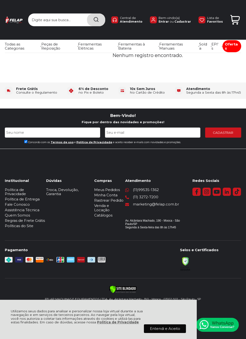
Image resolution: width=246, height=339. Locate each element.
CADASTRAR (223, 132)
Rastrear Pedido (115, 200)
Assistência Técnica (22, 205)
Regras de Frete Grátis (25, 216)
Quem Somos (17, 211)
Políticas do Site (19, 221)
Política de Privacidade (118, 322)
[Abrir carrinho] (235, 11)
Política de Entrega (22, 195)
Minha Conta (112, 195)
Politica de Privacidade (94, 142)
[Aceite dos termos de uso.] (25, 141)
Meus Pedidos (113, 189)
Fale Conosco (17, 200)
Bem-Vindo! (123, 115)
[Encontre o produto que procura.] (96, 11)
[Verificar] (123, 286)
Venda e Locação (116, 205)
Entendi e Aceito (165, 328)
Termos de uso (62, 142)
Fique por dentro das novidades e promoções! (123, 122)
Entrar (164, 13)
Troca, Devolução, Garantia (73, 189)
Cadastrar (182, 13)
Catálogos (110, 211)
